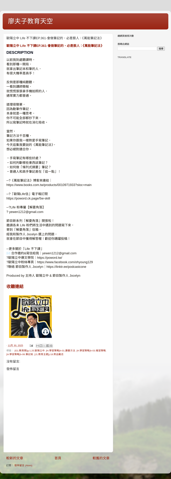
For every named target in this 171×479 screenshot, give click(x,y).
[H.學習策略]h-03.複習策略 (91, 350)
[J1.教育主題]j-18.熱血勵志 (49, 354)
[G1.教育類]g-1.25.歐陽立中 (30, 350)
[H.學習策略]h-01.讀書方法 (60, 350)
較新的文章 (14, 458)
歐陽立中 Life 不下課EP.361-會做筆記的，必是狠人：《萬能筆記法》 (55, 46)
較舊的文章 (101, 458)
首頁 (58, 458)
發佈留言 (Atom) (23, 465)
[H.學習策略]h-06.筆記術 (19, 354)
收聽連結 (15, 286)
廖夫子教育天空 (30, 21)
